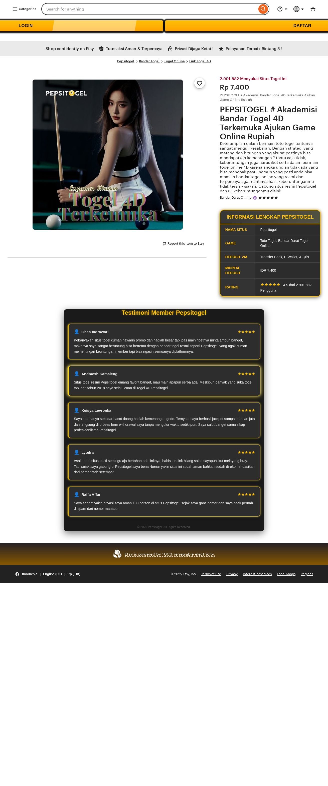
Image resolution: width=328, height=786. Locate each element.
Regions (307, 574)
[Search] (263, 9)
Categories (24, 9)
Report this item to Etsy (183, 244)
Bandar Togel (149, 61)
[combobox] (149, 9)
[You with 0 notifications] (298, 9)
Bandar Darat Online (236, 197)
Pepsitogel (125, 61)
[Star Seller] (255, 197)
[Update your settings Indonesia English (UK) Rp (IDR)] (47, 574)
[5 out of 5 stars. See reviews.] (269, 197)
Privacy (232, 574)
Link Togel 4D (200, 61)
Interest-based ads (257, 574)
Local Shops (286, 574)
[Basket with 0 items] (313, 9)
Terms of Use (211, 574)
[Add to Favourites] (199, 83)
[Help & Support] (282, 9)
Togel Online (174, 61)
